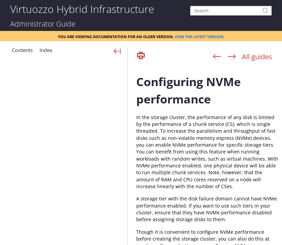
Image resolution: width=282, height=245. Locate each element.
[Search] (231, 11)
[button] (22, 52)
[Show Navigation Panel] (117, 51)
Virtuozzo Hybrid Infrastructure (82, 8)
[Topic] (207, 154)
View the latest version (199, 36)
